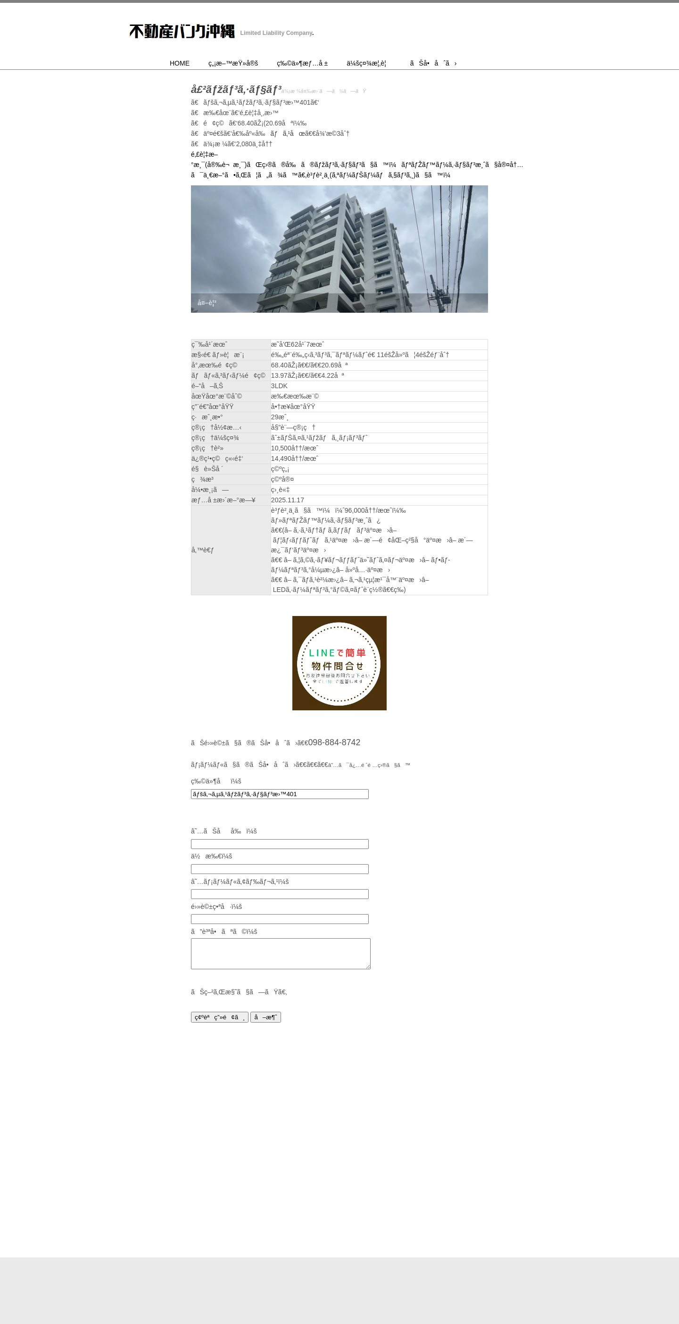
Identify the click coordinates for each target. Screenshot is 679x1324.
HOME (180, 63)
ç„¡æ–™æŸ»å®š (233, 63)
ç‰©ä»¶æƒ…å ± (302, 63)
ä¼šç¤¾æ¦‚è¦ (369, 63)
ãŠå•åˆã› (433, 63)
